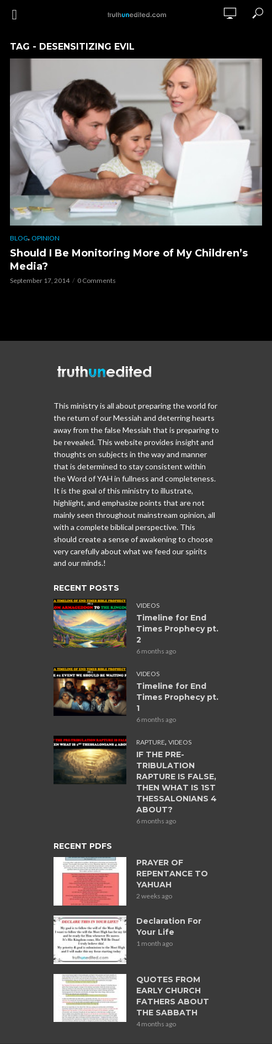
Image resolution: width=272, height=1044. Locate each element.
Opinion (45, 238)
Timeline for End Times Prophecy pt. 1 (177, 697)
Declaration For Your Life (168, 926)
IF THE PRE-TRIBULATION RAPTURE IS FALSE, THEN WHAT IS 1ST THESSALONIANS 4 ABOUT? (176, 782)
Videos (147, 605)
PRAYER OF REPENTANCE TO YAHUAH (172, 874)
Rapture (150, 742)
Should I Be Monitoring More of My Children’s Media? (129, 259)
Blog (19, 238)
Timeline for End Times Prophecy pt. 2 (177, 629)
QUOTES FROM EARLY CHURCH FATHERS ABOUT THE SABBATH (172, 996)
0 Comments (96, 280)
